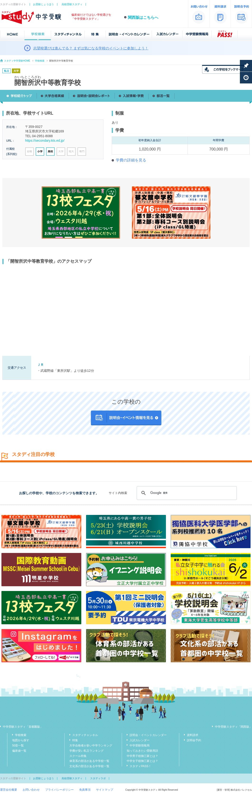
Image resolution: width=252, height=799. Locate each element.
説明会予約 (194, 740)
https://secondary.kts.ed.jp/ (45, 140)
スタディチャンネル (85, 735)
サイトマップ (104, 789)
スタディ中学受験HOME (17, 60)
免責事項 (85, 789)
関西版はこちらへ (143, 17)
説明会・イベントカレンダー (148, 735)
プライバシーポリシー (59, 789)
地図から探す (20, 740)
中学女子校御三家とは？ (142, 761)
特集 (75, 740)
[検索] (186, 493)
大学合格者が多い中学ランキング (90, 745)
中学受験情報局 (140, 745)
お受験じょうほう (43, 4)
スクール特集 (78, 756)
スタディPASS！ (140, 766)
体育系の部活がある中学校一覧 (89, 761)
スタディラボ (98, 778)
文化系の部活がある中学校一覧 (89, 766)
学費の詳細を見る (131, 160)
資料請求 (192, 735)
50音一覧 (18, 745)
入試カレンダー (140, 740)
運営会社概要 (8, 789)
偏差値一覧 (19, 750)
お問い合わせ (31, 789)
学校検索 (39, 60)
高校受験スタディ (72, 4)
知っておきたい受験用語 (142, 750)
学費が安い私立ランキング (86, 750)
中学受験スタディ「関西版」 (233, 726)
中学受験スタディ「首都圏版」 (23, 726)
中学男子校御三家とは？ (142, 756)
